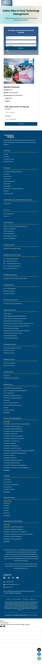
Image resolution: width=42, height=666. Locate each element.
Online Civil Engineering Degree (11, 328)
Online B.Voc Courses (9, 350)
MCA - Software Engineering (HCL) (12, 266)
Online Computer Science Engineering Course (15, 318)
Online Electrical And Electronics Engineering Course (17, 326)
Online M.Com (7, 179)
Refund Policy (32, 599)
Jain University (7, 479)
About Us (6, 591)
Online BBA (6, 156)
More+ (23, 609)
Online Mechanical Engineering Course (13, 321)
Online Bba (6, 508)
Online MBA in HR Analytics (10, 458)
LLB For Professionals (9, 213)
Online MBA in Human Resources (12, 441)
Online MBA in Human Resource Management (15, 465)
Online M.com (7, 503)
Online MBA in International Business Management (16, 467)
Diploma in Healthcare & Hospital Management (15, 226)
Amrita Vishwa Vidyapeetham (11, 484)
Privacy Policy (25, 599)
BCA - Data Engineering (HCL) (11, 258)
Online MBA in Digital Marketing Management (15, 453)
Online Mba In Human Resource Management (15, 531)
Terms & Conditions (17, 599)
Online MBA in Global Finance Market (13, 460)
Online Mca (6, 513)
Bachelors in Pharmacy (9, 363)
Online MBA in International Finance (12, 448)
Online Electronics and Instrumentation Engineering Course (18, 323)
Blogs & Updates (15, 593)
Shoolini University (12, 87)
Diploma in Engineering (9, 238)
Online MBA (6, 174)
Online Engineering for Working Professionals (15, 316)
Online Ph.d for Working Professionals (13, 303)
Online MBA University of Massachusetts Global (15, 278)
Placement (19, 591)
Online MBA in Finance (9, 455)
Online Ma (6, 510)
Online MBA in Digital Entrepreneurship (13, 431)
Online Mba (6, 505)
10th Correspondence (9, 231)
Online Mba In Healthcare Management (13, 527)
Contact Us (7, 593)
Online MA (6, 191)
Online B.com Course (9, 159)
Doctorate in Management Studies (12, 248)
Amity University (8, 482)
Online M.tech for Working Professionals (13, 188)
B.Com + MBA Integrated (10, 288)
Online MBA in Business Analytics (12, 463)
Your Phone (8, 116)
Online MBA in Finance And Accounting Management (17, 424)
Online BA (6, 154)
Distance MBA (7, 186)
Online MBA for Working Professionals (13, 171)
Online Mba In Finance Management (13, 539)
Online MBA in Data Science (10, 433)
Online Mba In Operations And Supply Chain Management (18, 534)
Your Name (7, 109)
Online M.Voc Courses (9, 353)
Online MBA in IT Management (11, 446)
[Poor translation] (3, 626)
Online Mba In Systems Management (13, 536)
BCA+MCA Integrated (9, 293)
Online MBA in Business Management (13, 429)
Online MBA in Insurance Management (13, 436)
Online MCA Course (8, 193)
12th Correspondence (9, 233)
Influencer (12, 591)
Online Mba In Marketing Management (13, 529)
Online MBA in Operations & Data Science (14, 438)
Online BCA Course (8, 161)
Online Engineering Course (10, 236)
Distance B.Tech (7, 313)
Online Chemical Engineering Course (13, 333)
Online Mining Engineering (10, 335)
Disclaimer (9, 599)
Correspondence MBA (9, 181)
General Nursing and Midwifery (11, 378)
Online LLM (6, 216)
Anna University (7, 487)
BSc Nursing (6, 375)
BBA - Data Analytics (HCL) (10, 261)
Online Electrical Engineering (11, 338)
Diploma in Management (10, 228)
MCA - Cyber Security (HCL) (10, 268)
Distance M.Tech (8, 176)
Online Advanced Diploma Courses (12, 348)
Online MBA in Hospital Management (13, 426)
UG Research (26, 591)
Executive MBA (7, 203)
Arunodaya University (9, 489)
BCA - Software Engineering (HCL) (12, 263)
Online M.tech (7, 184)
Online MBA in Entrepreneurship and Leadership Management (19, 450)
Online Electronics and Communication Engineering (16, 330)
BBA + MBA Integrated (9, 291)
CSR (32, 591)
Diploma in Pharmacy (9, 365)
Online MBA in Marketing (10, 443)
